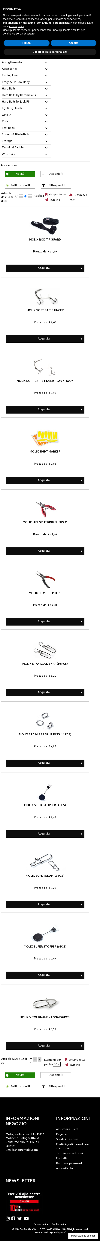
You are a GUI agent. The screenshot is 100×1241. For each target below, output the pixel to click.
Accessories (9, 69)
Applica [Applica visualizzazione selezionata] (39, 196)
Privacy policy (41, 1224)
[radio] (16, 196)
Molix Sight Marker (45, 452)
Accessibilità (64, 1168)
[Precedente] (30, 1058)
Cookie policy (59, 1224)
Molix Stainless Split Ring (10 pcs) (45, 734)
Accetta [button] (73, 42)
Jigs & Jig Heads (12, 108)
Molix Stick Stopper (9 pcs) (45, 805)
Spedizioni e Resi (67, 1139)
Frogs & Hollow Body (16, 82)
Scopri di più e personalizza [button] (50, 51)
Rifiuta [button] (26, 42)
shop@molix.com (26, 1150)
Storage (7, 141)
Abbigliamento (12, 62)
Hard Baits (9, 89)
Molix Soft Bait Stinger (45, 310)
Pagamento (63, 1134)
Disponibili (56, 174)
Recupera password (69, 1163)
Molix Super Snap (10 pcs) (45, 876)
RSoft (63, 1232)
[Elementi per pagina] (57, 1064)
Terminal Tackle (12, 148)
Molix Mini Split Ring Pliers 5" (45, 522)
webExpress (50, 1232)
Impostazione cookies (83, 1236)
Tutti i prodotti (20, 185)
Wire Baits (8, 154)
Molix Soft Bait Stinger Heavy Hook (45, 381)
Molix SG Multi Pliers (45, 593)
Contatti (61, 1158)
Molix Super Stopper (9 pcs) (45, 946)
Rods (5, 121)
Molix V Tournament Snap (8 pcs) (45, 1017)
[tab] (26, 63)
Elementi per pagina (52, 1062)
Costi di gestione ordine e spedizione (72, 1146)
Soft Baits (8, 128)
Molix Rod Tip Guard (45, 239)
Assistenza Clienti (67, 1129)
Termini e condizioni (69, 1153)
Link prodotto (57, 195)
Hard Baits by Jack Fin (16, 102)
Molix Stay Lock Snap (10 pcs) (45, 664)
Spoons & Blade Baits (16, 134)
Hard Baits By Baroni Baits (19, 95)
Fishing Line (9, 75)
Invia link (54, 200)
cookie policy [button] (16, 26)
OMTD (6, 115)
